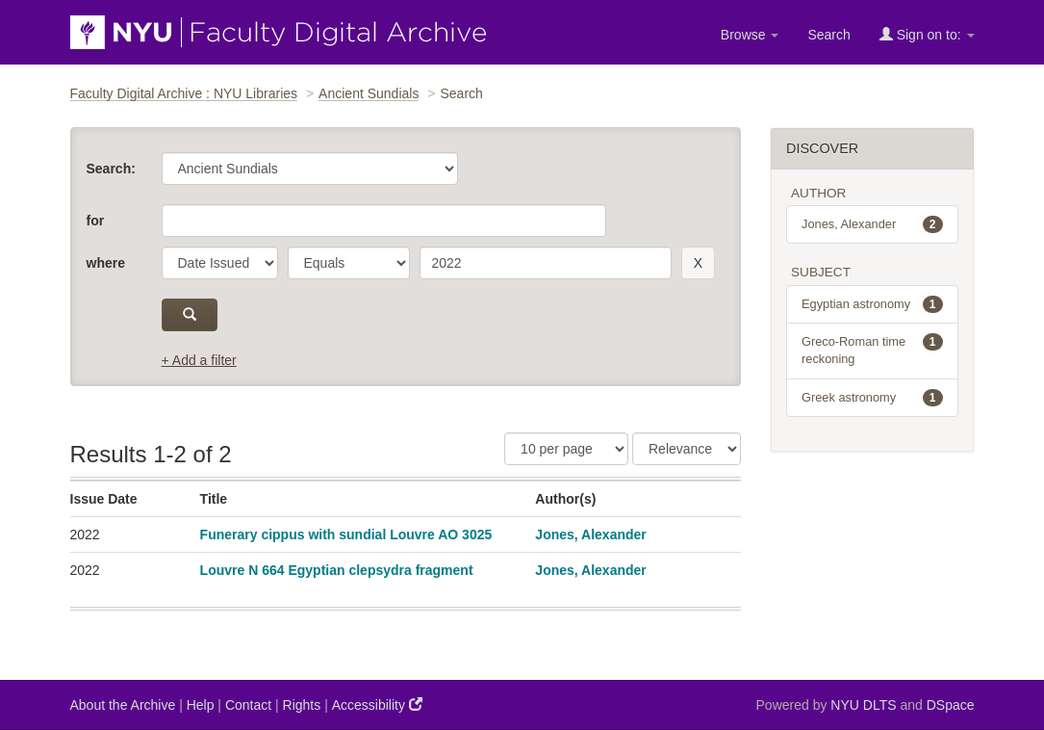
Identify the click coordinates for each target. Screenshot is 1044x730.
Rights (302, 705)
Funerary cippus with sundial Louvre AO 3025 (346, 534)
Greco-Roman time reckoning (872, 349)
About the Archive (123, 705)
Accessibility (377, 704)
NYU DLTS (863, 705)
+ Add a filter (199, 360)
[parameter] (220, 263)
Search (828, 34)
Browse (750, 34)
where (106, 263)
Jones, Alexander (590, 534)
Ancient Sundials (368, 93)
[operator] (349, 263)
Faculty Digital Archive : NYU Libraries (184, 93)
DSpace (951, 705)
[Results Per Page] (566, 448)
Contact (248, 705)
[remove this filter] (698, 263)
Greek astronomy (872, 397)
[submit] (190, 315)
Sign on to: (927, 34)
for (96, 220)
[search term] (546, 263)
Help (201, 705)
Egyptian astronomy (872, 304)
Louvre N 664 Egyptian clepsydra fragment (336, 570)
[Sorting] (686, 448)
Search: (111, 168)
